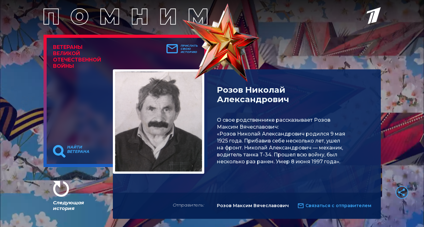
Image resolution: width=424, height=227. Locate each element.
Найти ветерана (78, 149)
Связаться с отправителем (338, 205)
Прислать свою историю (189, 49)
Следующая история (68, 205)
